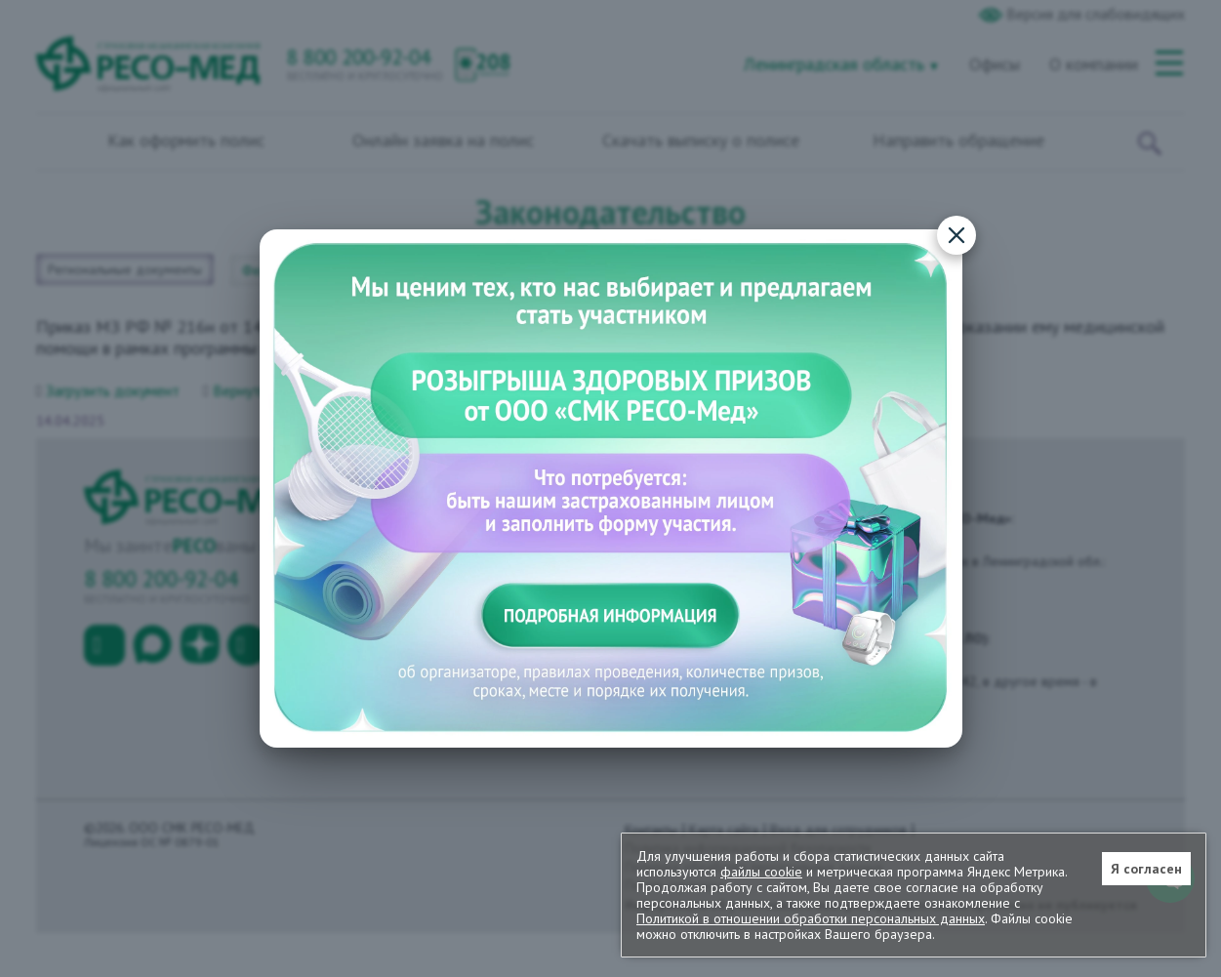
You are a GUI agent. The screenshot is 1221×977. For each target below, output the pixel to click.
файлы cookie (761, 871)
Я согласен (1146, 868)
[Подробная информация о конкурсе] (611, 488)
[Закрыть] (956, 235)
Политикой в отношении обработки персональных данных (810, 918)
